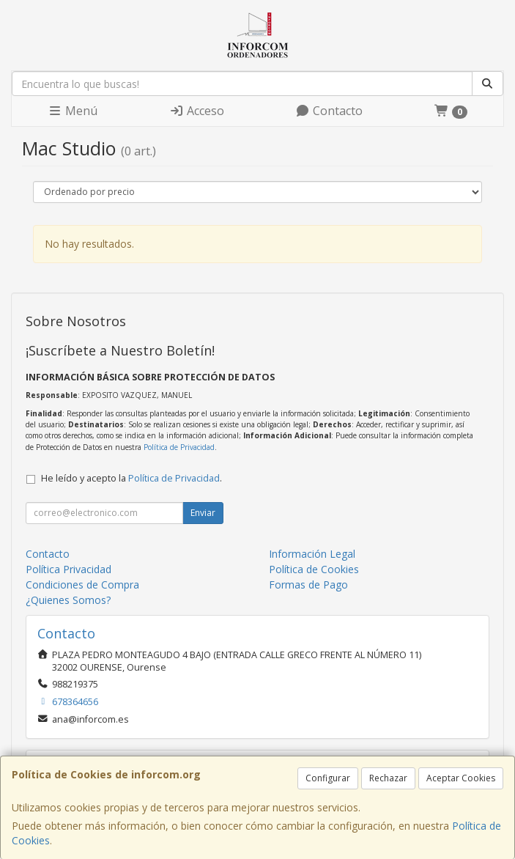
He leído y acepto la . (131, 478)
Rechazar (388, 778)
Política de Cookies (314, 569)
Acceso (196, 111)
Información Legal (312, 554)
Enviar (202, 512)
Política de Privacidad (179, 447)
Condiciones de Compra (82, 584)
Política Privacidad (68, 569)
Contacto (329, 111)
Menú (72, 111)
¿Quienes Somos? (68, 600)
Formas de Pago (308, 584)
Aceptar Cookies (460, 778)
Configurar (327, 778)
